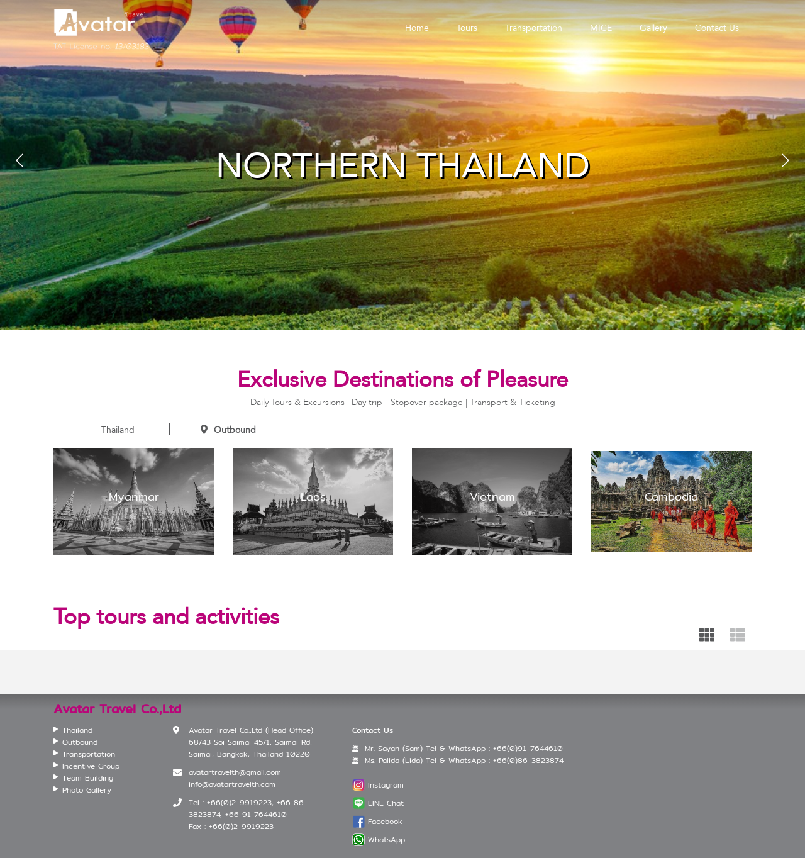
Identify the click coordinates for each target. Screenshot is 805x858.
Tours (467, 27)
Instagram (386, 785)
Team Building (87, 778)
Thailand (111, 429)
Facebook (385, 821)
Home (417, 27)
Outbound (228, 429)
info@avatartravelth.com (232, 784)
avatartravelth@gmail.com (235, 772)
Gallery (653, 27)
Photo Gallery (86, 790)
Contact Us (717, 27)
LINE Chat (386, 803)
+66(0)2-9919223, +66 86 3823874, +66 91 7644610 (246, 808)
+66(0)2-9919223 (241, 826)
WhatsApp (386, 839)
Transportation (533, 27)
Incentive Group (90, 766)
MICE (601, 27)
